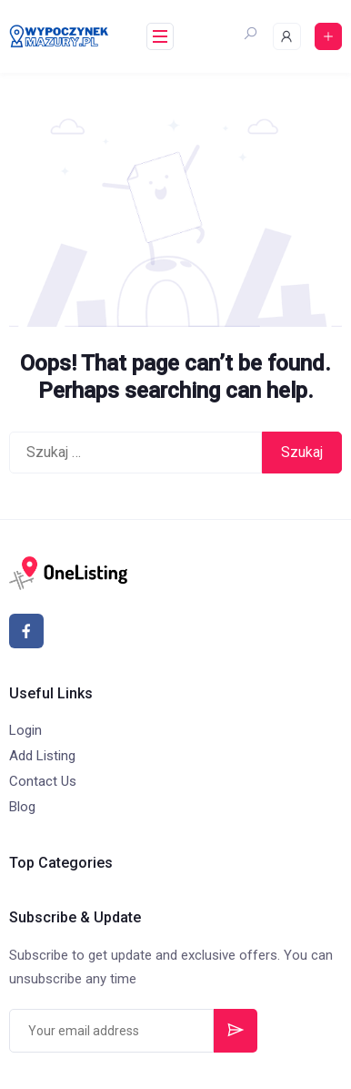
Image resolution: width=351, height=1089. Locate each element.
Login (25, 730)
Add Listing (42, 756)
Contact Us (42, 781)
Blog (22, 807)
